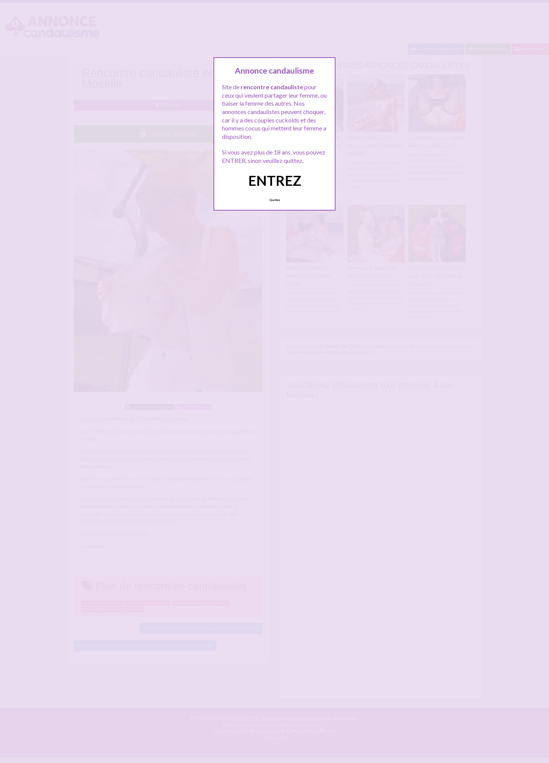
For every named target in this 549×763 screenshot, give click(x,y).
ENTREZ (274, 180)
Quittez (274, 200)
